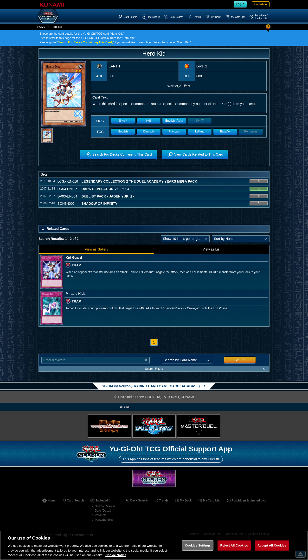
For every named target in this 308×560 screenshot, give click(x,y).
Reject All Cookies (234, 545)
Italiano (200, 131)
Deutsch (148, 131)
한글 (149, 120)
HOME (41, 26)
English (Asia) (174, 120)
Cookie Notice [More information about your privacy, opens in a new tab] (115, 555)
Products (100, 515)
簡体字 (199, 120)
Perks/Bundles (104, 519)
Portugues (250, 131)
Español (225, 131)
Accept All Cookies (271, 545)
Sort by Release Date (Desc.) (105, 508)
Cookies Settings (198, 545)
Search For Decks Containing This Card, (85, 42)
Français (174, 131)
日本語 (123, 120)
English (123, 131)
